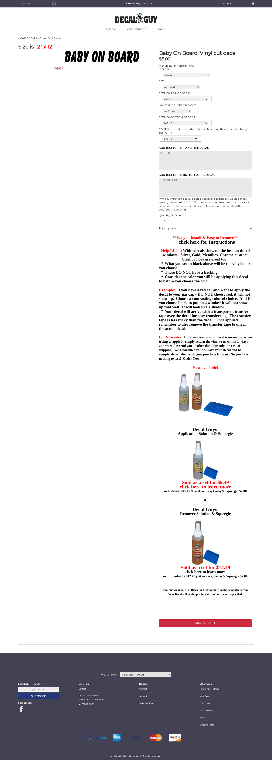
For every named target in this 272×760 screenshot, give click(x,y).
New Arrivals (136, 29)
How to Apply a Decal (210, 689)
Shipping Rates (207, 725)
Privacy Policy (206, 711)
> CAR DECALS (27, 38)
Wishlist (143, 689)
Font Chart (205, 703)
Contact (82, 689)
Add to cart (205, 622)
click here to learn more (205, 486)
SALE (161, 29)
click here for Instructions (206, 242)
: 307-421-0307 (87, 704)
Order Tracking (146, 703)
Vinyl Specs (205, 696)
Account (227, 3)
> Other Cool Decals (49, 38)
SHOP (109, 29)
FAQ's (202, 718)
